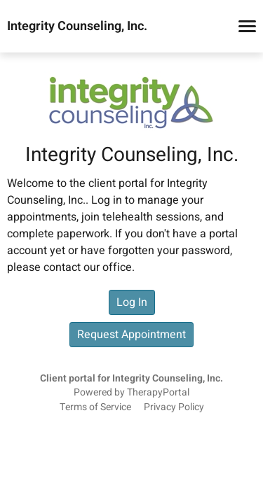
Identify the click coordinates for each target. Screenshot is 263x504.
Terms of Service (95, 407)
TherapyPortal (158, 393)
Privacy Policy (174, 407)
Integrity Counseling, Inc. (77, 26)
